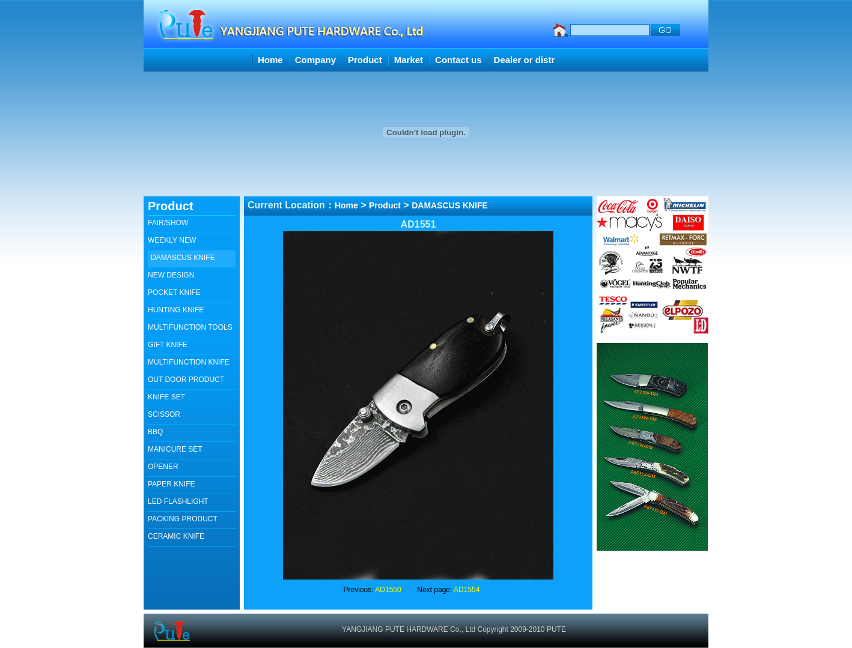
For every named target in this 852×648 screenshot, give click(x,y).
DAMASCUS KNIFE (183, 257)
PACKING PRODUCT (183, 519)
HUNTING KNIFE (176, 310)
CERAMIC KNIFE (176, 536)
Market (408, 60)
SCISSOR (164, 414)
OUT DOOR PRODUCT (186, 379)
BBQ (155, 432)
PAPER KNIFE (171, 484)
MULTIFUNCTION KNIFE (189, 362)
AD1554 (466, 590)
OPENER (163, 466)
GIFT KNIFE (167, 345)
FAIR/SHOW (168, 223)
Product (365, 60)
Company (315, 60)
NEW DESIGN (171, 275)
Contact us (458, 60)
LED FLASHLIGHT (178, 501)
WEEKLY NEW (172, 240)
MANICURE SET (175, 449)
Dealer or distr (524, 60)
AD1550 (388, 590)
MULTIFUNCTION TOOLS (190, 327)
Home (270, 60)
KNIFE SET (166, 397)
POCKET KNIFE (174, 292)
